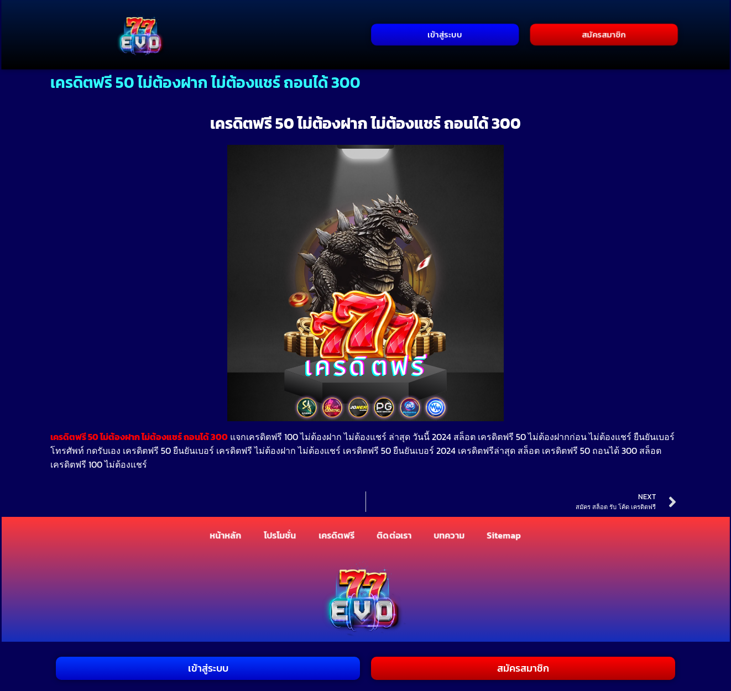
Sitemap (504, 535)
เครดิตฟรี (336, 535)
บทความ (449, 535)
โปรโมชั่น (280, 535)
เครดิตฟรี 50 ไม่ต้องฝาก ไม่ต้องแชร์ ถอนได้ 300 (139, 436)
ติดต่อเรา (394, 535)
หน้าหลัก (225, 535)
